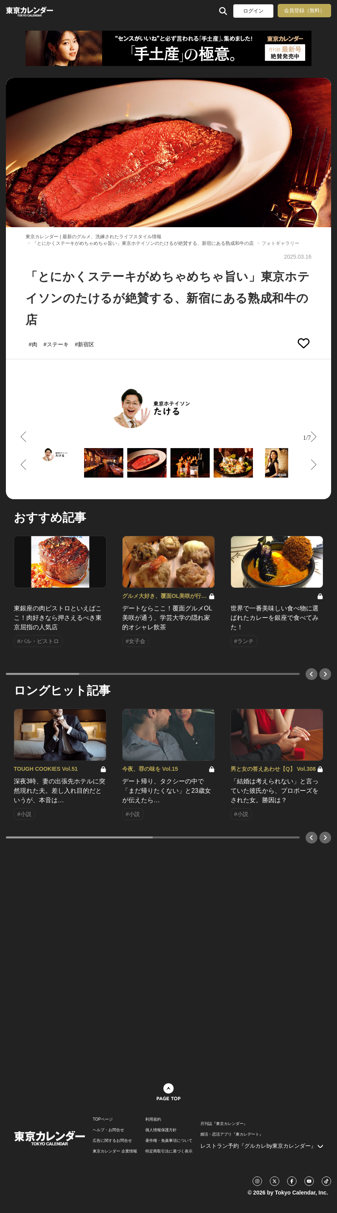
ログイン (253, 11)
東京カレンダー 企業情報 (115, 1151)
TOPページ (102, 1119)
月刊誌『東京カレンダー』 (223, 1124)
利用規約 (153, 1119)
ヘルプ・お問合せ (108, 1130)
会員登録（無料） (304, 10)
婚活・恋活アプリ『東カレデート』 (231, 1134)
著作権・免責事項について (168, 1141)
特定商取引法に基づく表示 (168, 1151)
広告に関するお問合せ (112, 1141)
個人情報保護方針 (161, 1130)
